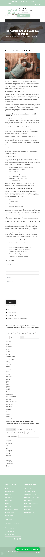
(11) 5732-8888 (10, 531)
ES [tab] (19, 334)
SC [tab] (18, 337)
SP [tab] (22, 337)
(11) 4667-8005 (10, 528)
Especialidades (13, 36)
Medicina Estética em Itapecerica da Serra (20, 247)
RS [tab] (14, 337)
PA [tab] (33, 334)
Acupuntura (28, 500)
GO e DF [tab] (24, 334)
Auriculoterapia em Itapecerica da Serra (19, 249)
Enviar (11, 302)
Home (7, 36)
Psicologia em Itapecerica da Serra (18, 251)
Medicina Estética (29, 512)
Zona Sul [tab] (9, 433)
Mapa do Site (9, 515)
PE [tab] (37, 334)
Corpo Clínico (9, 497)
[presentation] (16, 296)
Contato (8, 506)
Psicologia (28, 506)
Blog (7, 503)
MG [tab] (30, 334)
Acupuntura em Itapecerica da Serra (18, 256)
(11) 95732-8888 (10, 534)
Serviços (8, 494)
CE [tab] (15, 334)
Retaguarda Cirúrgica (31, 494)
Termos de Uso (10, 512)
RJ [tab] (11, 337)
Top (2, 553)
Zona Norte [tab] (20, 429)
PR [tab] (7, 337)
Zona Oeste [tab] (29, 429)
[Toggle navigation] (11, 20)
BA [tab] (11, 334)
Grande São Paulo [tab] (18, 433)
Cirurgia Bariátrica (30, 489)
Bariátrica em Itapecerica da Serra (18, 243)
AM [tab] (8, 334)
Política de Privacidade (12, 509)
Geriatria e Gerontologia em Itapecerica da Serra (22, 254)
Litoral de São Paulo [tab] (12, 436)
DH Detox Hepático (30, 491)
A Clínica (8, 489)
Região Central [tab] (11, 429)
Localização (9, 500)
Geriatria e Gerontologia (31, 503)
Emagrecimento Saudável (32, 497)
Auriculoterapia (29, 509)
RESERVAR (23, 15)
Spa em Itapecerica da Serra (16, 245)
